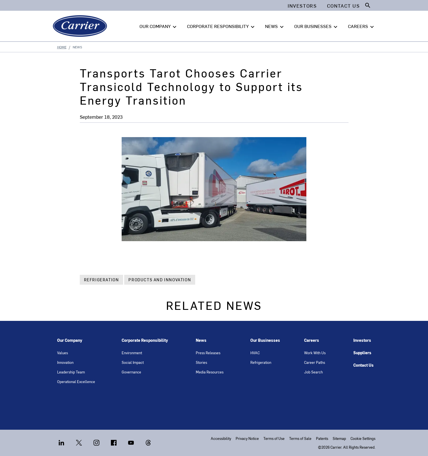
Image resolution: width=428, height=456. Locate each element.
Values (62, 352)
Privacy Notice (247, 438)
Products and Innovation (159, 279)
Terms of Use (274, 438)
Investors (362, 340)
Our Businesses (265, 340)
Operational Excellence (76, 381)
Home (61, 47)
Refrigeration (101, 279)
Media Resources (209, 371)
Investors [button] (302, 6)
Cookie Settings (362, 438)
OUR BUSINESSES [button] (316, 26)
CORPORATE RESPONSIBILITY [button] (221, 26)
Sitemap (339, 438)
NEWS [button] (275, 26)
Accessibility (221, 438)
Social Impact (133, 362)
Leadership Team (71, 371)
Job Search (313, 371)
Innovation (65, 362)
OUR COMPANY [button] (158, 26)
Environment (132, 352)
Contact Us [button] (343, 6)
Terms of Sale (300, 438)
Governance (131, 371)
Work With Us (315, 352)
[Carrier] (81, 26)
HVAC (255, 352)
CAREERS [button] (361, 26)
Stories (201, 362)
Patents (322, 438)
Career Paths (314, 362)
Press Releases (208, 352)
